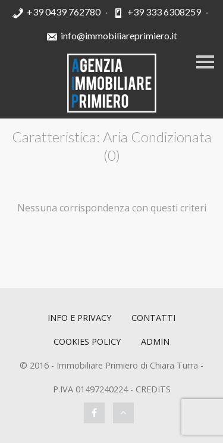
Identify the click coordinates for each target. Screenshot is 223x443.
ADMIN (155, 341)
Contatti (153, 317)
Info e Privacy (79, 317)
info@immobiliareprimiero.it (119, 35)
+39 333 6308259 (164, 11)
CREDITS (153, 389)
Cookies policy (87, 341)
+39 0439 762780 (63, 11)
